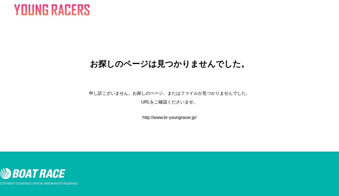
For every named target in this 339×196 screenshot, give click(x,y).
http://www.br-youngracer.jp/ (169, 117)
